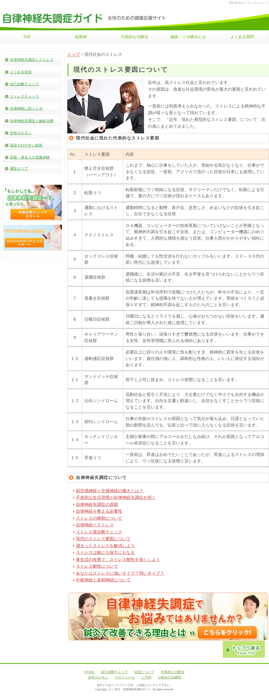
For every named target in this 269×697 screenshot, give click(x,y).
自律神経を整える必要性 (99, 511)
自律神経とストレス (95, 525)
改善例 (81, 37)
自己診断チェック (24, 84)
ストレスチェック (24, 96)
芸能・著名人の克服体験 (30, 157)
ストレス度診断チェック (99, 532)
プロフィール (125, 677)
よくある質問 (242, 37)
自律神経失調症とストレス (32, 60)
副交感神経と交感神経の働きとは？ (109, 491)
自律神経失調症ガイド (137, 689)
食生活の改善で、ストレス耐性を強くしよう (118, 559)
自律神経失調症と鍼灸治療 (32, 121)
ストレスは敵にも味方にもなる (105, 552)
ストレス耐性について (97, 566)
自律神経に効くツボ (26, 108)
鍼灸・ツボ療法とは (188, 37)
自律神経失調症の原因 (97, 504)
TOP (26, 37)
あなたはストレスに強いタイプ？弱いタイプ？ (120, 573)
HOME (89, 672)
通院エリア (19, 168)
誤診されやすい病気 (26, 145)
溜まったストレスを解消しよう (105, 546)
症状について (144, 672)
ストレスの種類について (99, 518)
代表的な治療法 (134, 37)
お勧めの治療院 (169, 677)
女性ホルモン (21, 133)
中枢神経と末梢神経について (103, 580)
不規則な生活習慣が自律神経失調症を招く (116, 497)
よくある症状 (21, 72)
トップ (73, 54)
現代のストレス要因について (103, 538)
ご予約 (146, 677)
